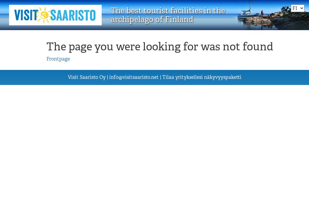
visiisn (134, 77)
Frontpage (58, 59)
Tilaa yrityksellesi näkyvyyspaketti (201, 77)
